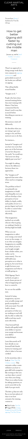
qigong (7, 412)
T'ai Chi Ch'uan (15, 412)
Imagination (9, 410)
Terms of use (21, 434)
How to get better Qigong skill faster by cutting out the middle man (14, 41)
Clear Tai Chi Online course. (12, 361)
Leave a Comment (15, 58)
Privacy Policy (10, 435)
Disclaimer (19, 435)
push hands (17, 410)
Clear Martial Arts (14, 3)
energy (18, 408)
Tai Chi (17, 406)
